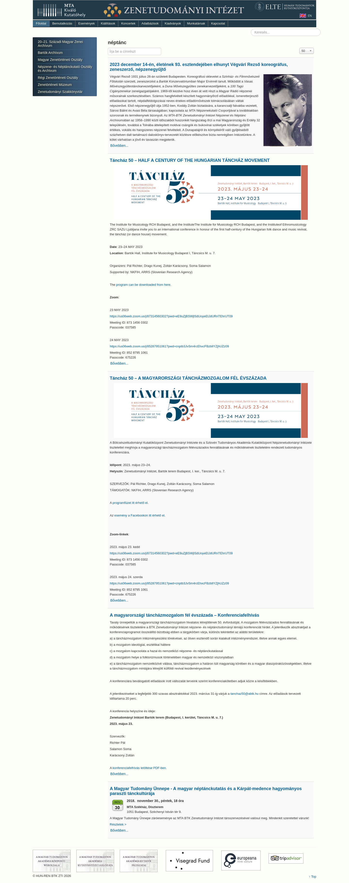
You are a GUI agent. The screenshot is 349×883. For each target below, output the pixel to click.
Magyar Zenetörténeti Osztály (60, 60)
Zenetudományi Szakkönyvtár (60, 92)
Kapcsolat (218, 23)
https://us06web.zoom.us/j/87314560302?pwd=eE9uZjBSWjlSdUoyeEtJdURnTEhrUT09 (171, 316)
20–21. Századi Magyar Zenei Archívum (60, 44)
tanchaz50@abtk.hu (244, 693)
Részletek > (118, 824)
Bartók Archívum (50, 53)
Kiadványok (173, 23)
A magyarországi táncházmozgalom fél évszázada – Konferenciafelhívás (184, 615)
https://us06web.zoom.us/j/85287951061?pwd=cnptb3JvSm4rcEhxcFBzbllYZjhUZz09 (169, 346)
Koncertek (128, 23)
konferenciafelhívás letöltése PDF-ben (139, 768)
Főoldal (41, 23)
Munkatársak (196, 23)
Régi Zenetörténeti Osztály (58, 78)
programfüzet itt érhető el (130, 503)
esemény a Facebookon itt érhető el (139, 515)
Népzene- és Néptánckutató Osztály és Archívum (65, 69)
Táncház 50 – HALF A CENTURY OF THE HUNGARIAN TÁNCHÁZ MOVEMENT (190, 160)
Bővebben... (119, 145)
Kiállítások (108, 23)
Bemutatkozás (62, 23)
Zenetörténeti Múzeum (55, 85)
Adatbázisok (150, 23)
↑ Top (312, 876)
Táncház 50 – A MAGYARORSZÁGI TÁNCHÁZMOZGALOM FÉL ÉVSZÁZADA (188, 378)
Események (86, 23)
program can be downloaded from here (143, 284)
